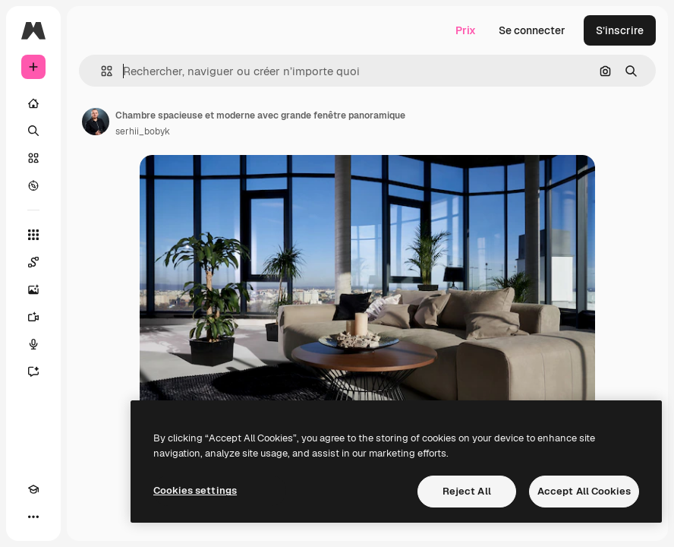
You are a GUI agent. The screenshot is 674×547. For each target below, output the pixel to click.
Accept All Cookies (584, 491)
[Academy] (33, 489)
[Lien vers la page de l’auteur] (95, 121)
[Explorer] (33, 185)
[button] (100, 71)
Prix (465, 30)
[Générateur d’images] (33, 289)
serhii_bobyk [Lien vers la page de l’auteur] (142, 131)
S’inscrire (620, 30)
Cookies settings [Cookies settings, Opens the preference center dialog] (195, 490)
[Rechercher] (33, 131)
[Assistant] (33, 371)
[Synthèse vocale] (33, 344)
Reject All (467, 491)
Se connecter (532, 30)
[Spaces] (33, 262)
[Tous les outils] (33, 235)
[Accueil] (33, 103)
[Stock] (33, 158)
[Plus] (33, 516)
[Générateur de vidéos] (33, 317)
